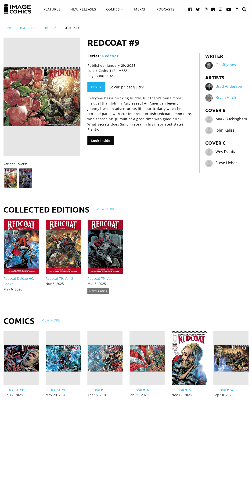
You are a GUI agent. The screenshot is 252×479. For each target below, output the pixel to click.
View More (106, 209)
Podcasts (165, 9)
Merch (140, 9)
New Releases (83, 9)
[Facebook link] (190, 9)
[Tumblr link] (213, 9)
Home (8, 28)
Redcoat (51, 28)
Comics (113, 9)
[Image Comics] (18, 9)
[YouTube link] (228, 9)
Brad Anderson (229, 86)
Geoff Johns (226, 64)
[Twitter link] (198, 9)
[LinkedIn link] (236, 9)
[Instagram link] (206, 9)
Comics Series (28, 28)
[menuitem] (52, 9)
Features (52, 9)
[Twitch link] (221, 9)
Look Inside (100, 140)
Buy (96, 87)
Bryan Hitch (226, 97)
